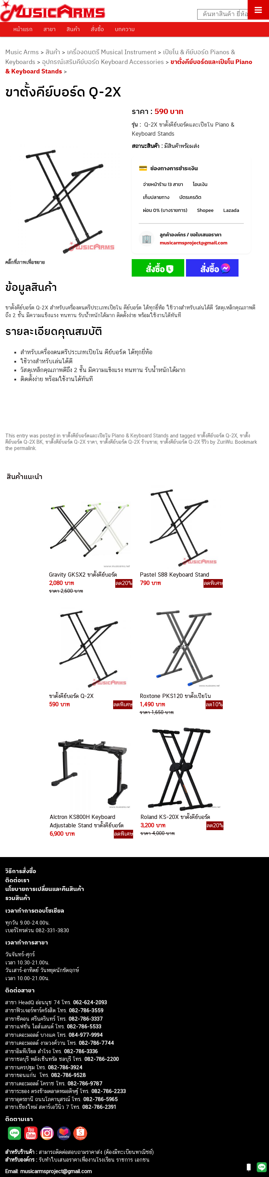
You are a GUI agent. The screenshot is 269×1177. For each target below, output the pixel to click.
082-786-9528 (68, 947)
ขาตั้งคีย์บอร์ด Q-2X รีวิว (184, 442)
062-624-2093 (90, 874)
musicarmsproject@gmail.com (193, 243)
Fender (13, 1118)
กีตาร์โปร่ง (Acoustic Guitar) (37, 1063)
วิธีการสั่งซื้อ (20, 743)
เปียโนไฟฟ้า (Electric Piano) (36, 1079)
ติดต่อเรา (17, 752)
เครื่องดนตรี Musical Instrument (111, 52)
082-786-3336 (81, 923)
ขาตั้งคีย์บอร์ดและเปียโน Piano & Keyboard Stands (115, 435)
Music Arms (22, 52)
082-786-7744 (96, 915)
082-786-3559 (86, 882)
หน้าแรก (23, 29)
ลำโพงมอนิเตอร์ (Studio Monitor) (41, 1110)
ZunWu (225, 442)
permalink (24, 448)
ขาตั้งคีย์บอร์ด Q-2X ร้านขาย (128, 442)
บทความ (125, 29)
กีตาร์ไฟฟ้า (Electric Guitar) (35, 1055)
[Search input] (229, 14)
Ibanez (13, 1133)
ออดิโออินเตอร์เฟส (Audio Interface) (45, 1102)
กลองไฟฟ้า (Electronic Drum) (37, 1094)
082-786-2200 (101, 931)
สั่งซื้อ (97, 29)
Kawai (12, 1141)
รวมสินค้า (17, 770)
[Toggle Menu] (258, 10)
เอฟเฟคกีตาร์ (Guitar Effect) (36, 1086)
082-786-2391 (99, 979)
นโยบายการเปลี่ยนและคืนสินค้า (44, 761)
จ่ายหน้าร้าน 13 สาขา (163, 184)
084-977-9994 (86, 907)
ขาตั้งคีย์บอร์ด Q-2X (217, 435)
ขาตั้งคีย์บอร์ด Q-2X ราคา (71, 442)
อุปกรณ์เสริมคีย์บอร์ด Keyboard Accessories (103, 62)
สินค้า (73, 29)
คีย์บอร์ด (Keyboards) (29, 1070)
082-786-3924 (65, 939)
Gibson (13, 1126)
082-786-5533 (84, 898)
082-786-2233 (108, 963)
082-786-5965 (100, 971)
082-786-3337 (86, 891)
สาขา (49, 29)
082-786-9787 (85, 955)
